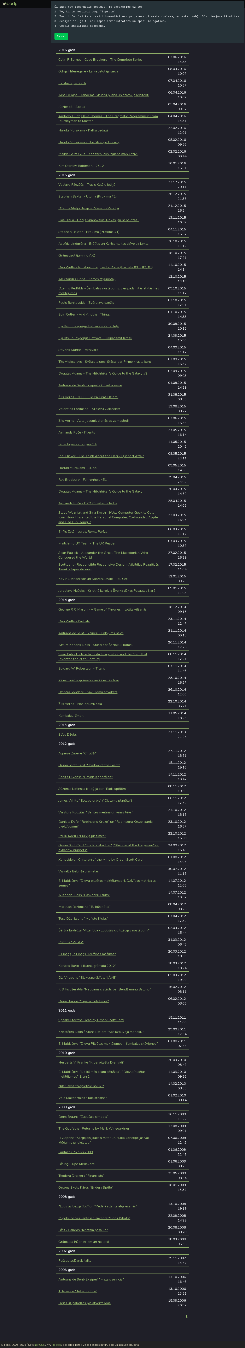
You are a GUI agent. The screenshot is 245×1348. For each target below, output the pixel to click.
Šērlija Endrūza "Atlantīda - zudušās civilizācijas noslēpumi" (104, 930)
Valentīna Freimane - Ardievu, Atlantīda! (89, 408)
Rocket (56, 1345)
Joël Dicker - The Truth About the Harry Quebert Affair (101, 456)
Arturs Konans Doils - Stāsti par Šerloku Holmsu (95, 644)
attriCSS (39, 1345)
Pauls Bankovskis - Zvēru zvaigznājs (86, 302)
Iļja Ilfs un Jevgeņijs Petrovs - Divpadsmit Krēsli (95, 338)
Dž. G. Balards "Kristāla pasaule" (83, 1230)
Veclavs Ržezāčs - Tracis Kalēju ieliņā (86, 184)
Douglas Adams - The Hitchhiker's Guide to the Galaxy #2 (102, 373)
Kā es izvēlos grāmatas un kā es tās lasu (88, 680)
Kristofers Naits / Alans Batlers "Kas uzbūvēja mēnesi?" (101, 1031)
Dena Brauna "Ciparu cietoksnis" (83, 1001)
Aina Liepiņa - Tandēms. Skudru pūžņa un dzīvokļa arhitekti (103, 95)
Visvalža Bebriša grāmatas (78, 871)
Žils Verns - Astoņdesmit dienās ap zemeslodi (93, 420)
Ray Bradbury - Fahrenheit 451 (82, 479)
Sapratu (61, 36)
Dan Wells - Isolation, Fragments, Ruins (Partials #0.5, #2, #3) (105, 267)
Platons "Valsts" (70, 942)
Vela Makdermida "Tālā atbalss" (82, 1097)
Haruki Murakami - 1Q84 (77, 467)
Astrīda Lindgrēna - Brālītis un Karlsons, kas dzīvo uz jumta (103, 243)
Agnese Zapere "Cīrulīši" (77, 753)
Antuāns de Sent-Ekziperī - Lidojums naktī (90, 633)
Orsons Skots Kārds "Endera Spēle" (85, 1187)
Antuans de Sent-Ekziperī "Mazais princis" (91, 1279)
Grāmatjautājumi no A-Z (76, 255)
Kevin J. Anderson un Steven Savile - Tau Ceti (93, 578)
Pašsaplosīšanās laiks (74, 1260)
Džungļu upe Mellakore (76, 1163)
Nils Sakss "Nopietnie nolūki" (81, 1086)
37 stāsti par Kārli (72, 83)
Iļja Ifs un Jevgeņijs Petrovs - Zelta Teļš (88, 326)
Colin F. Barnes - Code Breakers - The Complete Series (100, 59)
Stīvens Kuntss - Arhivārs (78, 349)
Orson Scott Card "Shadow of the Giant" (89, 765)
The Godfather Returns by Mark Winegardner (93, 1128)
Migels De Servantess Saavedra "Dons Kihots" (94, 1218)
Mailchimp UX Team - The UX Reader (87, 543)
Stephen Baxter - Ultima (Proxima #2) (87, 196)
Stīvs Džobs (67, 734)
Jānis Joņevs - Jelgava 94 (77, 444)
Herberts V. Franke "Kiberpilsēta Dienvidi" (91, 1062)
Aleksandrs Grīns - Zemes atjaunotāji (86, 279)
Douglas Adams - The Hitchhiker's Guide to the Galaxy (100, 491)
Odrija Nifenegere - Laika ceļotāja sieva (88, 71)
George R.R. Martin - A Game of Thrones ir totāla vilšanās (102, 609)
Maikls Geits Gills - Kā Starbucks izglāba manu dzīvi (98, 154)
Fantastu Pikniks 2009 (75, 1152)
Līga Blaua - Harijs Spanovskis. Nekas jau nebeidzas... (98, 220)
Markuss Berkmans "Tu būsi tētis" (84, 906)
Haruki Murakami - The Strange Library (88, 142)
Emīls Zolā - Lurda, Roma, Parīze (82, 531)
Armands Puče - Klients (76, 432)
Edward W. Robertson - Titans (81, 668)
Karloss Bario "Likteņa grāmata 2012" (87, 965)
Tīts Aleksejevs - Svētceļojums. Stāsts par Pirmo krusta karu (104, 361)
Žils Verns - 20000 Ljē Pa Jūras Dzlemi (88, 397)
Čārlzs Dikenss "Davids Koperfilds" (85, 777)
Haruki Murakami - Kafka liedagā (83, 130)
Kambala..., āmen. (71, 715)
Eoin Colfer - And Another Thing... (84, 314)
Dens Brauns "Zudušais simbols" (83, 1116)
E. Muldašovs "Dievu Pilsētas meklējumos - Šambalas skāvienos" (108, 1043)
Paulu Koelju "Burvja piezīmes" (82, 836)
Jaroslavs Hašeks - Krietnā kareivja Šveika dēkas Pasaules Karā (106, 590)
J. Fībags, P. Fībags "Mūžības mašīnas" (87, 954)
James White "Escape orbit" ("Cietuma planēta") (95, 800)
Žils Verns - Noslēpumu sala (80, 703)
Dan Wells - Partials (74, 621)
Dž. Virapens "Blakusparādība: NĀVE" (87, 977)
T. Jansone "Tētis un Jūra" (77, 1291)
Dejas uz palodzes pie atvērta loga (84, 1303)
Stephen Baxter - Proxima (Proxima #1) (88, 231)
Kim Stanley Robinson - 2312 (81, 165)
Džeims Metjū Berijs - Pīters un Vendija (88, 208)
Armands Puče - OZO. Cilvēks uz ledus (87, 503)
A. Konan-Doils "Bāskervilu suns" (84, 895)
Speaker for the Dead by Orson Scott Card (91, 1020)
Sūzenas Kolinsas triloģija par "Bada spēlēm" (92, 788)
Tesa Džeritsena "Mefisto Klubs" (83, 918)
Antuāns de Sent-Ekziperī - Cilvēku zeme (90, 385)
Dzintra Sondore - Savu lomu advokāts (87, 692)
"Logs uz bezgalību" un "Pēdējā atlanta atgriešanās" (97, 1206)
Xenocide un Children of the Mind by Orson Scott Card (100, 859)
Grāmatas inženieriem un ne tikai (83, 1241)
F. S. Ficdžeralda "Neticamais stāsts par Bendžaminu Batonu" (104, 989)
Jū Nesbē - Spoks (71, 106)
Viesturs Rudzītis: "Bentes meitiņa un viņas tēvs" (95, 812)
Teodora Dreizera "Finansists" (81, 1175)
